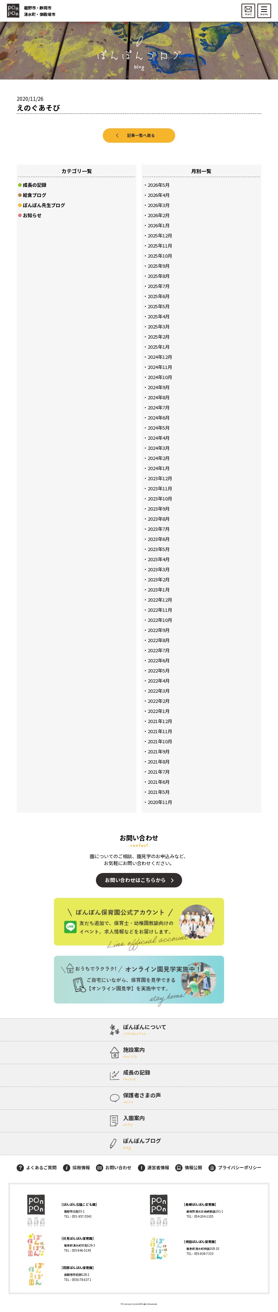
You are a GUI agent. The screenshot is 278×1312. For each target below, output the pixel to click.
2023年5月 (159, 549)
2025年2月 (159, 336)
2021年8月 (159, 761)
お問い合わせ (113, 1167)
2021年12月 (160, 721)
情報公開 (188, 1167)
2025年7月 (159, 286)
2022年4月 (159, 680)
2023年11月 (160, 488)
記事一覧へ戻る (141, 135)
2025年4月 (159, 316)
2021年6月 (159, 781)
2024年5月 (159, 427)
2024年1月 (159, 468)
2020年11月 (160, 802)
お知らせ (32, 215)
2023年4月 (159, 559)
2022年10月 (160, 619)
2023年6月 (159, 538)
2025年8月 (159, 275)
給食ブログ (34, 195)
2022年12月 (160, 599)
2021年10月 (160, 741)
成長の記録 (34, 184)
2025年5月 (159, 306)
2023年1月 (159, 589)
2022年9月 (159, 630)
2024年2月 (159, 458)
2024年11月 (160, 367)
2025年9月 (159, 265)
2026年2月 (159, 215)
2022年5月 (159, 670)
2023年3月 (159, 569)
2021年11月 (160, 731)
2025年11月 (160, 245)
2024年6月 (159, 417)
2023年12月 (160, 478)
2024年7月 (159, 407)
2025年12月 (160, 235)
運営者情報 (153, 1167)
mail (248, 11)
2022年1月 (159, 710)
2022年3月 (159, 690)
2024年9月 (159, 387)
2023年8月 (159, 518)
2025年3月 (159, 326)
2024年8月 (159, 397)
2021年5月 (159, 791)
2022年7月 (159, 650)
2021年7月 (159, 771)
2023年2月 (159, 579)
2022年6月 (159, 660)
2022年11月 (160, 609)
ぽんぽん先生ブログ (44, 205)
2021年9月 (159, 751)
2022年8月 (159, 640)
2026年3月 (159, 205)
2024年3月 (159, 447)
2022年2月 (159, 700)
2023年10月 (160, 498)
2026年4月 (159, 195)
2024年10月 (160, 377)
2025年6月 (159, 296)
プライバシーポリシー (234, 1167)
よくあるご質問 (36, 1167)
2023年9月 (159, 508)
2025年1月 (159, 346)
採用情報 (76, 1167)
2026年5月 (159, 184)
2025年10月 (160, 255)
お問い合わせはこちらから (135, 879)
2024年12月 (160, 356)
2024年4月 (159, 437)
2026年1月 (159, 225)
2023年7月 (159, 528)
